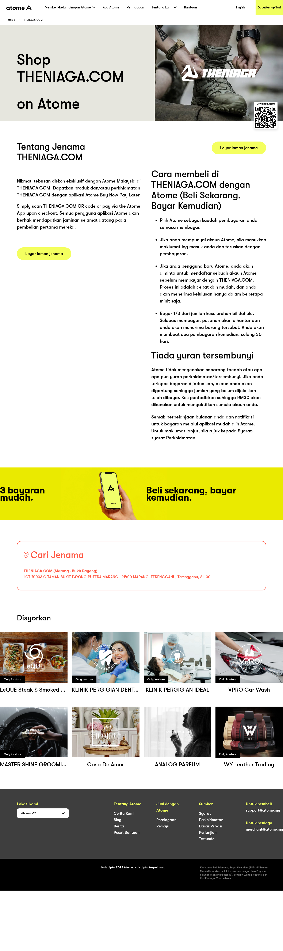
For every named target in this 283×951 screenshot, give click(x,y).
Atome (11, 20)
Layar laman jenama (44, 253)
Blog (117, 820)
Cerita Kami (124, 813)
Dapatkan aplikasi (269, 7)
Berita (119, 826)
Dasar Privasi (210, 826)
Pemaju (162, 826)
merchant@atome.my (264, 829)
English (240, 7)
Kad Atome (111, 7)
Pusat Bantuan (126, 832)
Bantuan (190, 7)
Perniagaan (135, 7)
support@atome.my (263, 810)
